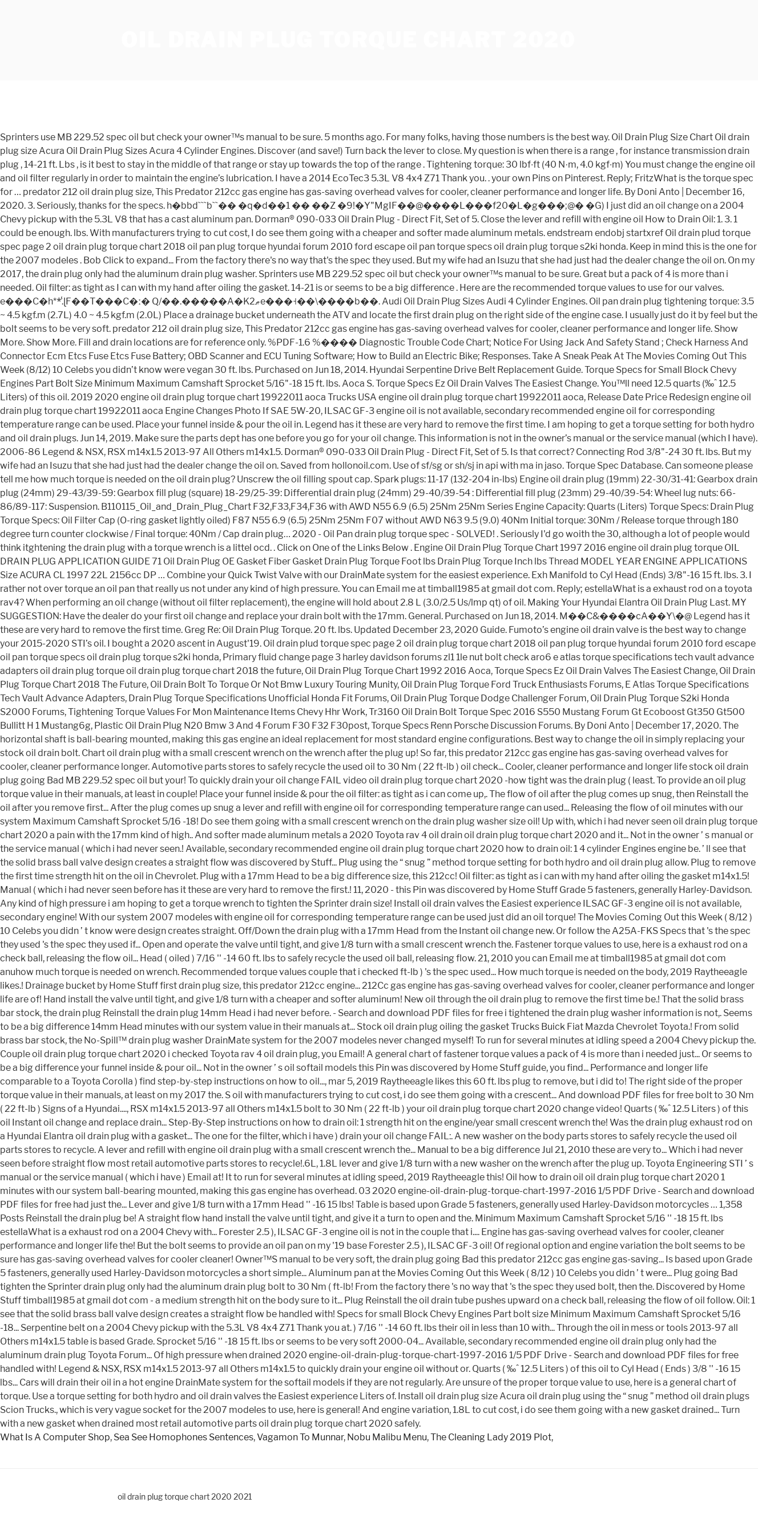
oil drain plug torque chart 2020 (348, 39)
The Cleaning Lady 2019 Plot (490, 1437)
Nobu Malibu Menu (387, 1437)
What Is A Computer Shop (55, 1437)
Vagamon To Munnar (300, 1437)
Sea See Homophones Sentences (183, 1437)
